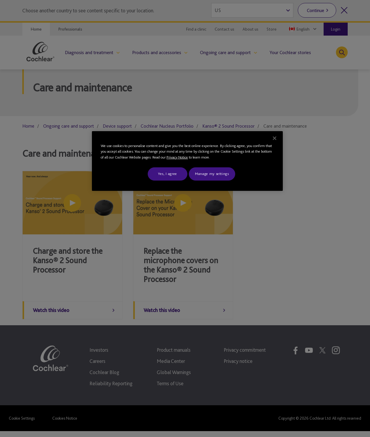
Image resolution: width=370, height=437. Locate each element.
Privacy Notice (177, 157)
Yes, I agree (167, 173)
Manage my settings (212, 173)
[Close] (274, 138)
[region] (187, 161)
